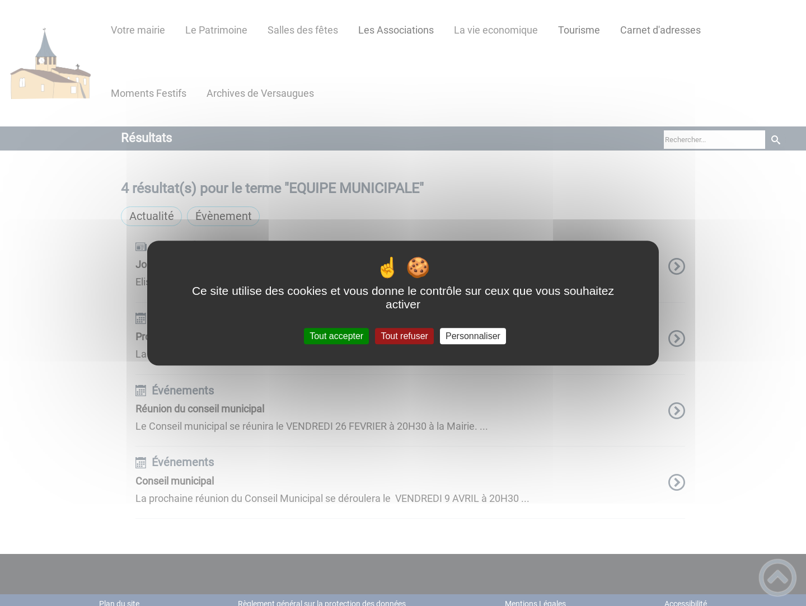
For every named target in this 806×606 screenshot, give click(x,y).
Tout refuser (404, 336)
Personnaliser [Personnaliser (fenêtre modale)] (473, 336)
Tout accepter (336, 336)
